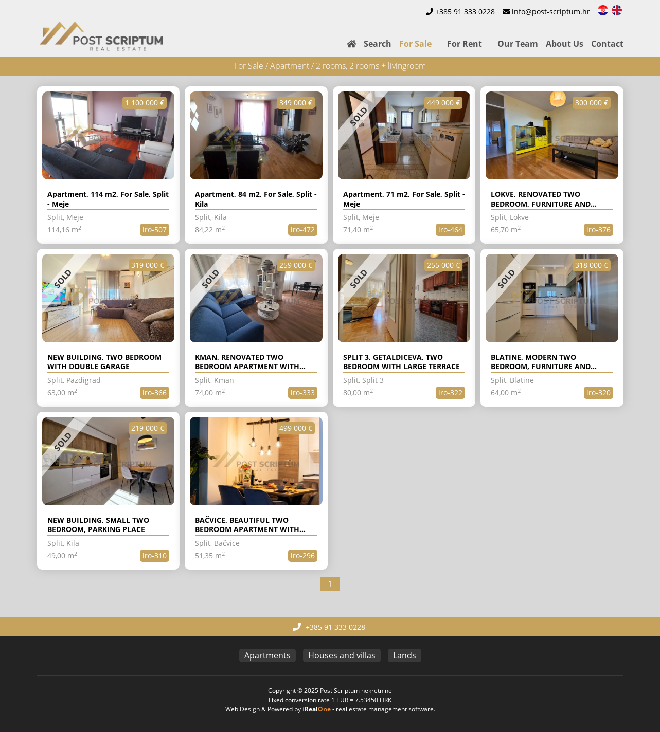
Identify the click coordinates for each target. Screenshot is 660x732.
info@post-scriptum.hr (551, 11)
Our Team (517, 43)
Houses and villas (342, 655)
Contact (607, 43)
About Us (564, 43)
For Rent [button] (464, 43)
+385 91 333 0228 (465, 11)
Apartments (267, 655)
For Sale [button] (415, 43)
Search (377, 43)
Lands (404, 655)
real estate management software (385, 709)
